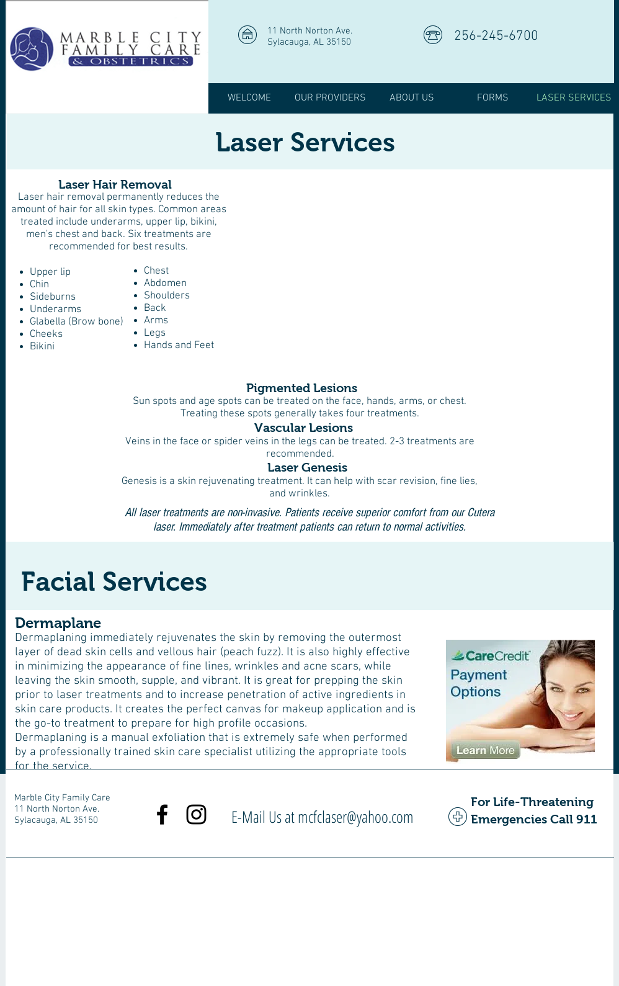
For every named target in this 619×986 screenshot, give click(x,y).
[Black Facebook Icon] (162, 814)
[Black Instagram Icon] (196, 814)
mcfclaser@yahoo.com (356, 816)
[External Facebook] (421, 271)
